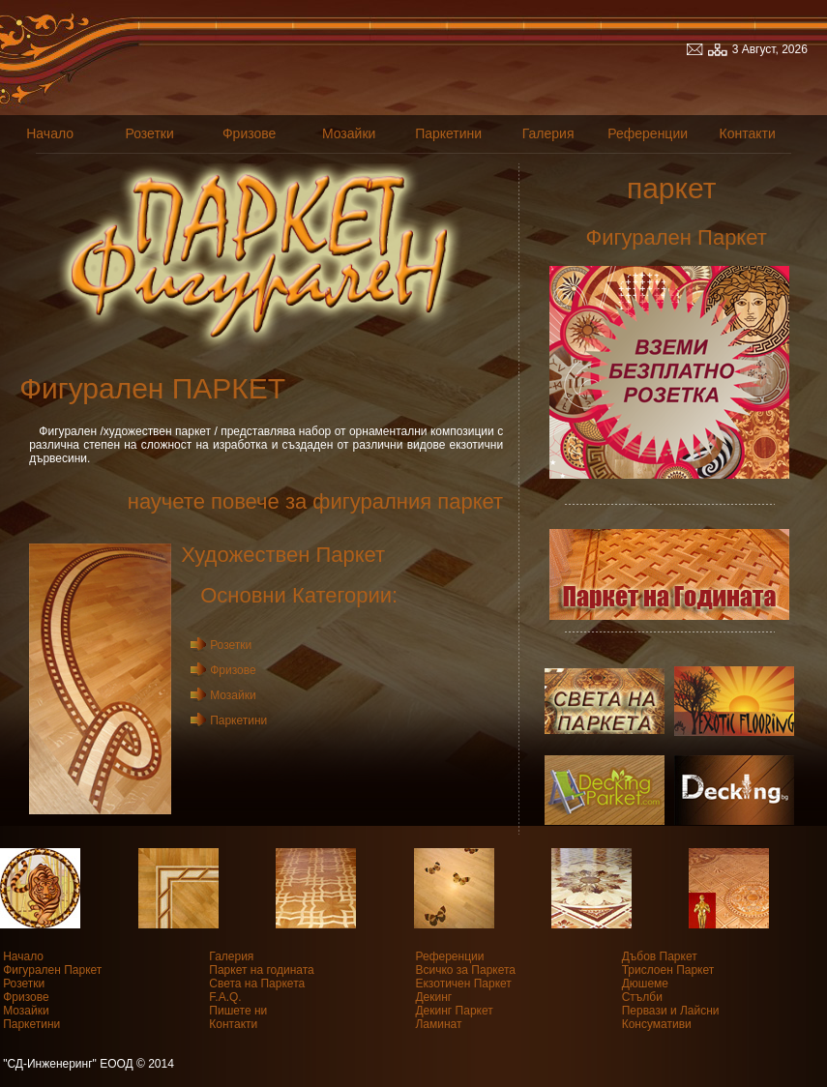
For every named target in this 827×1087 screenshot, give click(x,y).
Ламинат (438, 1024)
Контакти (748, 133)
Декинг (433, 997)
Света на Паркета (257, 983)
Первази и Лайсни (671, 1010)
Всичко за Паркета (465, 970)
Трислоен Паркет (668, 970)
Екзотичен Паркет (463, 983)
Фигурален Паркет (52, 970)
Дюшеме (645, 983)
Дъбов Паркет (659, 956)
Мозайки (348, 133)
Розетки (149, 133)
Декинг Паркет (453, 1010)
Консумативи (657, 1024)
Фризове (249, 133)
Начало (50, 133)
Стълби (642, 997)
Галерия (548, 133)
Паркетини (448, 133)
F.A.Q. (225, 997)
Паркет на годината (261, 970)
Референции (647, 133)
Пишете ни (238, 1010)
